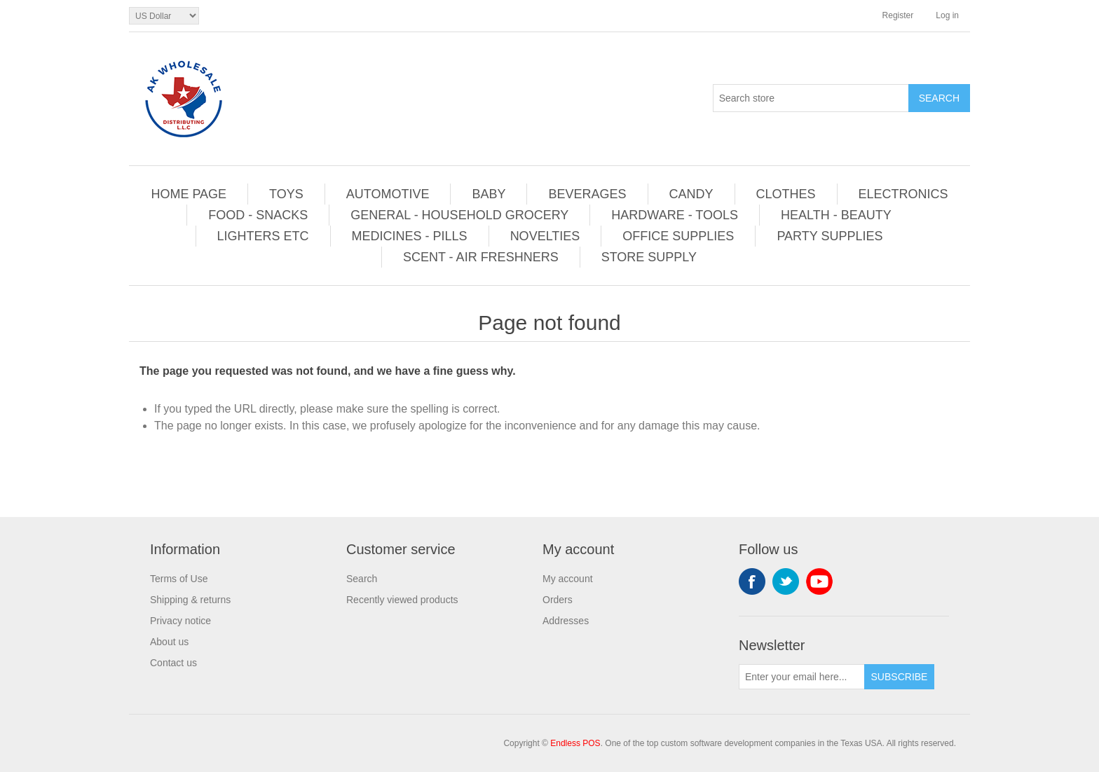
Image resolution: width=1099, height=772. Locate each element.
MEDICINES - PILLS (409, 236)
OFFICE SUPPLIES (678, 236)
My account (567, 578)
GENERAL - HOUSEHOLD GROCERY (459, 215)
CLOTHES (786, 194)
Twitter (785, 581)
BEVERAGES (587, 194)
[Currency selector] (164, 16)
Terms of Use (178, 578)
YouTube (819, 581)
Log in (947, 15)
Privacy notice (180, 620)
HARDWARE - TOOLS (674, 215)
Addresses (565, 620)
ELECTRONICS (903, 194)
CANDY (691, 194)
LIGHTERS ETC (263, 236)
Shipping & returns (190, 599)
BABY (488, 194)
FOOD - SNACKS (258, 215)
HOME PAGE (188, 194)
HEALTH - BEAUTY (836, 215)
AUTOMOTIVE (388, 194)
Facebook (752, 581)
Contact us (173, 662)
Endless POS (575, 743)
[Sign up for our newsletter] (802, 676)
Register (898, 15)
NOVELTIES (545, 236)
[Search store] (811, 98)
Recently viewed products (402, 599)
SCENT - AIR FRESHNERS (481, 257)
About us (169, 641)
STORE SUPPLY (649, 257)
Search (361, 578)
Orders (557, 599)
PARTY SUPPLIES (829, 236)
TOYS (286, 194)
